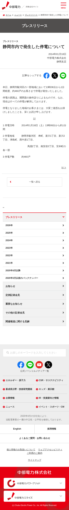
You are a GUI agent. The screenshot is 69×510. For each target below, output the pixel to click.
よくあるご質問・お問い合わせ (34, 438)
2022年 (9, 255)
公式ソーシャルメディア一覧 (34, 371)
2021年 (9, 263)
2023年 (9, 248)
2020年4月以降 (13, 270)
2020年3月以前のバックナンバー (22, 278)
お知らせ (10, 286)
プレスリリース (31, 15)
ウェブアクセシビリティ (50, 449)
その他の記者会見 (15, 312)
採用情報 (51, 429)
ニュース (10, 206)
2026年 (9, 225)
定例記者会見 (13, 295)
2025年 (9, 233)
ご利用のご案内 (34, 453)
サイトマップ (34, 460)
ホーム (8, 15)
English (17, 429)
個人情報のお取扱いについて (21, 449)
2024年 (9, 240)
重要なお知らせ (14, 303)
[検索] (7, 353)
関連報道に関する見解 (17, 321)
